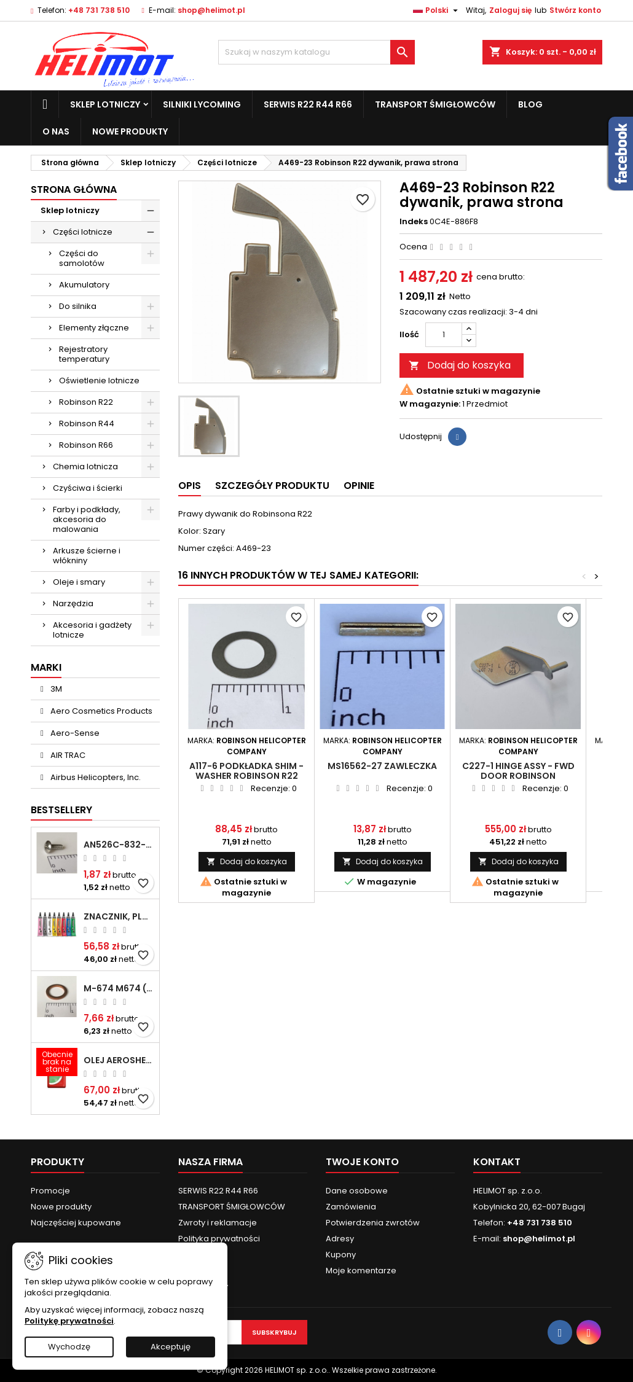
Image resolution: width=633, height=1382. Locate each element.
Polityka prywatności (219, 1238)
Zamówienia (351, 1206)
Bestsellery (61, 810)
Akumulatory (84, 285)
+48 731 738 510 (99, 10)
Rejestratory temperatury (84, 354)
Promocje (50, 1191)
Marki (46, 667)
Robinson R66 (86, 445)
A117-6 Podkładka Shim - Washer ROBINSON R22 (246, 771)
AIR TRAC (67, 755)
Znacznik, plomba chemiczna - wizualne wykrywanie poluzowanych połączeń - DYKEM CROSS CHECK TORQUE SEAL (119, 916)
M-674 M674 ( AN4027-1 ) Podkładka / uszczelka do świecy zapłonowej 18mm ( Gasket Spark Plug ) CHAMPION (119, 988)
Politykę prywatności (69, 1321)
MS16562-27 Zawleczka (382, 766)
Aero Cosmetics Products (100, 711)
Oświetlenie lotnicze (99, 380)
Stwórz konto (575, 10)
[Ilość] (443, 334)
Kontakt (497, 1162)
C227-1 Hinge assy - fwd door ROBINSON (518, 771)
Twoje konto (362, 1162)
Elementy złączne (94, 328)
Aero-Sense (74, 733)
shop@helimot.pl (211, 10)
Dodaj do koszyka (460, 365)
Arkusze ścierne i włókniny (86, 555)
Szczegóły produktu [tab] (272, 485)
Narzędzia (73, 603)
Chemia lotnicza (85, 466)
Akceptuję (171, 1347)
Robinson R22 (86, 402)
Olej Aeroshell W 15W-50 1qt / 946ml (119, 1060)
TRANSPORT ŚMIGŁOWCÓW (435, 104)
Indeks (413, 221)
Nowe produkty (130, 131)
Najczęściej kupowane (76, 1222)
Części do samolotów (81, 258)
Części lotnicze (82, 232)
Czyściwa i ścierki (87, 488)
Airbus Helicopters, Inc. (95, 777)
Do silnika (77, 306)
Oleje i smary (79, 582)
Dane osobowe (357, 1191)
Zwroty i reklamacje (217, 1222)
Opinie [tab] (359, 485)
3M (55, 689)
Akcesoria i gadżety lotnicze (92, 630)
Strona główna (74, 189)
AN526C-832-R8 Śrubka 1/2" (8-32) (119, 844)
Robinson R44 (86, 423)
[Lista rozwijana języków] (437, 10)
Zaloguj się (510, 10)
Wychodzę (69, 1347)
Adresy (340, 1238)
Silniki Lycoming (202, 104)
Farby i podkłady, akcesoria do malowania (86, 519)
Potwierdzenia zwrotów (373, 1222)
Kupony (341, 1254)
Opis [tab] (189, 485)
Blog (530, 104)
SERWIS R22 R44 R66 (308, 104)
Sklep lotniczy (105, 104)
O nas (55, 131)
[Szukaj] (316, 52)
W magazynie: (429, 404)
